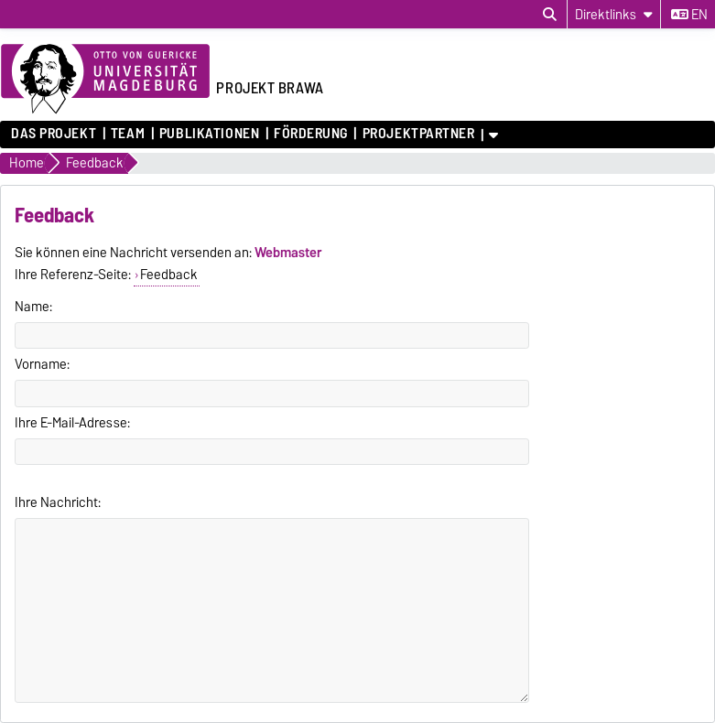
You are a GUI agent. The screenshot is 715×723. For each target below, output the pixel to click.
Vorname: (42, 364)
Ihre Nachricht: (58, 502)
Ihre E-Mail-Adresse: (72, 423)
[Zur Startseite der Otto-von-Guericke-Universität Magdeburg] (105, 79)
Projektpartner (419, 134)
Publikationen (209, 134)
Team (128, 134)
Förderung (311, 134)
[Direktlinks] (614, 14)
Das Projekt (53, 134)
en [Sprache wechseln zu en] (689, 15)
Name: (33, 307)
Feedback (169, 275)
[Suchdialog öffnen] (550, 15)
